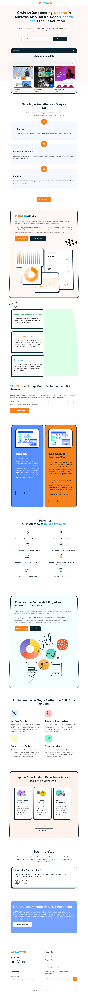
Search (60, 39)
